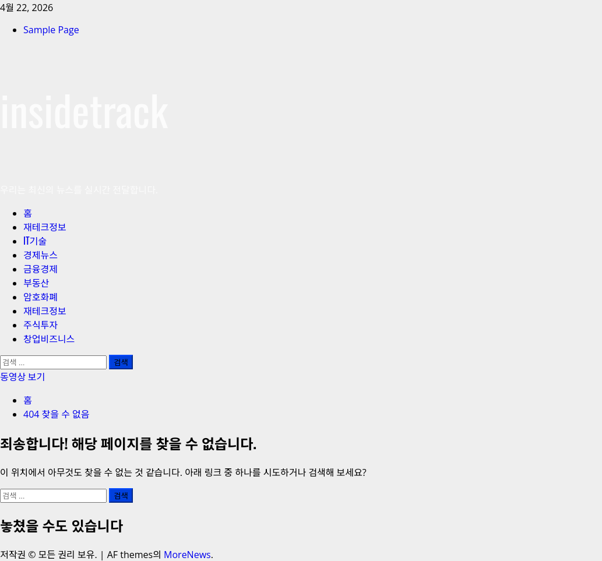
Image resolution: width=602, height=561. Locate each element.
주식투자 (40, 324)
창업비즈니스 (49, 338)
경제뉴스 (40, 255)
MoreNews (187, 554)
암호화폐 (40, 297)
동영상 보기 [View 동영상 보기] (22, 376)
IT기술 (35, 241)
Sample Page (51, 29)
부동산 (36, 283)
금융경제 (40, 269)
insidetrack (84, 109)
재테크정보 (44, 227)
